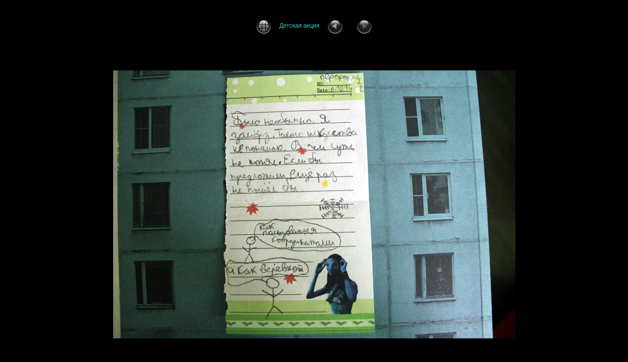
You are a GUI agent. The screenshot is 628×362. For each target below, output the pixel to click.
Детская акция (299, 25)
